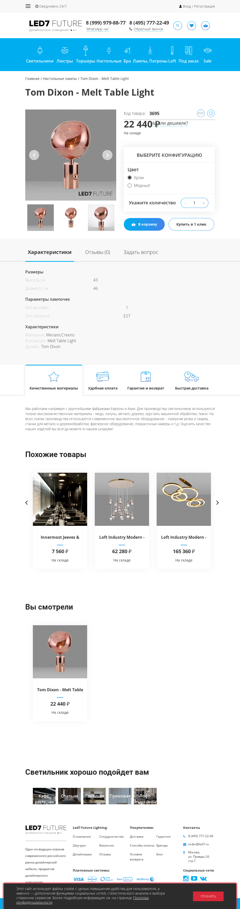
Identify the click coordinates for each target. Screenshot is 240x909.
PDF (201, 113)
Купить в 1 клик (191, 224)
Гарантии (163, 836)
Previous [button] (34, 159)
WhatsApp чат (97, 29)
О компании (82, 836)
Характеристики (49, 252)
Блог (159, 854)
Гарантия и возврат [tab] (145, 381)
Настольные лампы (60, 78)
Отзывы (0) (97, 252)
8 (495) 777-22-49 (149, 22)
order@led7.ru (198, 844)
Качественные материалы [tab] (54, 381)
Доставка (136, 836)
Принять (208, 896)
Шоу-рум (79, 845)
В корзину (144, 224)
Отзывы (105, 854)
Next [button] (107, 159)
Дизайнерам (82, 854)
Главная (32, 78)
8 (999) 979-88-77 (106, 22)
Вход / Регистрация (199, 6)
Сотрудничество (111, 836)
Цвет (133, 169)
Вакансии (106, 845)
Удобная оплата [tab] (103, 381)
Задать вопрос (141, 252)
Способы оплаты (142, 845)
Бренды (162, 845)
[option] (70, 155)
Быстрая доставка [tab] (191, 381)
